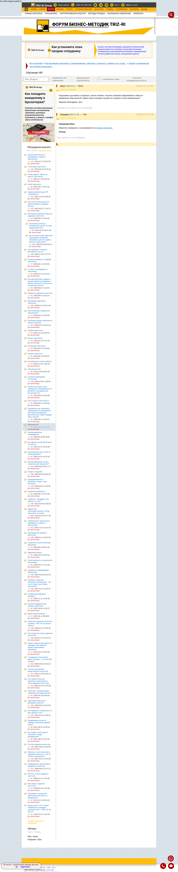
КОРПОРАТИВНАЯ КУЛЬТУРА (73, 13)
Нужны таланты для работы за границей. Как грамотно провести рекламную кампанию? (40, 646)
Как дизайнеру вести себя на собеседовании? (39, 453)
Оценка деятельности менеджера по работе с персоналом (37, 157)
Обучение (98, 9)
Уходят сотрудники (35, 472)
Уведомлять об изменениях (59, 79)
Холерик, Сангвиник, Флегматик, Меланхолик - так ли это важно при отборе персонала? (39, 583)
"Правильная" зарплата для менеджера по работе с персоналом (39, 523)
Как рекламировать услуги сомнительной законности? (38, 463)
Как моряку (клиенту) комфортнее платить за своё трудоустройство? (40, 226)
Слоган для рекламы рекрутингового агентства (38, 670)
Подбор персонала (35, 330)
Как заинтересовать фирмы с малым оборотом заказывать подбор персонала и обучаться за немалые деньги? (40, 282)
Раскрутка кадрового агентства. (40, 293)
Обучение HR (33, 425)
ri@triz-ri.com (131, 5)
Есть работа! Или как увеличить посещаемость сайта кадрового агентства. (38, 681)
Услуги (69, 9)
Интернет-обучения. (103, 128)
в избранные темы (110, 79)
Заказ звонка (63, 5)
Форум (51, 9)
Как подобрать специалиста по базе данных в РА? (40, 712)
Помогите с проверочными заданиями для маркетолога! (39, 692)
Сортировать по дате (45, 150)
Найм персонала (34, 184)
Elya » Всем (33, 836)
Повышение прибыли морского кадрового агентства (40, 215)
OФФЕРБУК (138, 13)
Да (17, 867)
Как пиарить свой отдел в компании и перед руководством (38, 734)
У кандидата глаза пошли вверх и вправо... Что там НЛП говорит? (40, 659)
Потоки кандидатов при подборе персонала (37, 605)
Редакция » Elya (34, 839)
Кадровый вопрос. (35, 552)
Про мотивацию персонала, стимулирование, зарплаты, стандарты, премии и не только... (86, 63)
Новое (34, 9)
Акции (144, 9)
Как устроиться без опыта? (38, 401)
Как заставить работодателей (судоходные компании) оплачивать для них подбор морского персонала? (40, 239)
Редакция (64, 114)
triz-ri (117, 5)
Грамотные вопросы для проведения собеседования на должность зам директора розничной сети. (40, 390)
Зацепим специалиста (36, 491)
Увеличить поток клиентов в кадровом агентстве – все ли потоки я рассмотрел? (39, 754)
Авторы (60, 9)
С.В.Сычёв (50, 870)
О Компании (121, 9)
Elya (62, 86)
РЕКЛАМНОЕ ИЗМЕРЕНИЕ (119, 13)
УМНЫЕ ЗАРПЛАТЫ (33, 13)
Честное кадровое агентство (39, 744)
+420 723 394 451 (83, 5)
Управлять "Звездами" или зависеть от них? (38, 500)
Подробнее (25, 867)
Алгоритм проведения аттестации (36, 378)
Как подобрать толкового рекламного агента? (37, 251)
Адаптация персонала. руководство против (37, 702)
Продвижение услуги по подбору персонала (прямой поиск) (39, 722)
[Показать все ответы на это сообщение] (74, 108)
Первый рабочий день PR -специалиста (38, 193)
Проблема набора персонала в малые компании (40, 322)
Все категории (36, 63)
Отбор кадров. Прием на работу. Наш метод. (37, 175)
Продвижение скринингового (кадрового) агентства (39, 765)
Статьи (42, 9)
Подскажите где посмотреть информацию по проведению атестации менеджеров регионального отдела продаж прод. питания (40, 412)
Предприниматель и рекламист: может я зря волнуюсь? (37, 481)
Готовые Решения (83, 9)
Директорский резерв (36, 614)
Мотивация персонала (36, 346)
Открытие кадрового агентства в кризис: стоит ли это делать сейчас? (40, 623)
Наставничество (34, 369)
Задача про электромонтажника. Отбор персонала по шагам (38, 511)
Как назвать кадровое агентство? (36, 785)
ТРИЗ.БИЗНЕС (51, 13)
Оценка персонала (35, 354)
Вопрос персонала (35, 338)
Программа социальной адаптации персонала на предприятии (37, 796)
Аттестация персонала (37, 167)
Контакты (134, 9)
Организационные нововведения (35, 433)
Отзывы (109, 9)
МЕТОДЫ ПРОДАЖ (96, 13)
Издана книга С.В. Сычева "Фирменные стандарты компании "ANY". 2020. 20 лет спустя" (39, 808)
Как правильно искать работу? (40, 361)
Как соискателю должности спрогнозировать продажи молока (38, 204)
